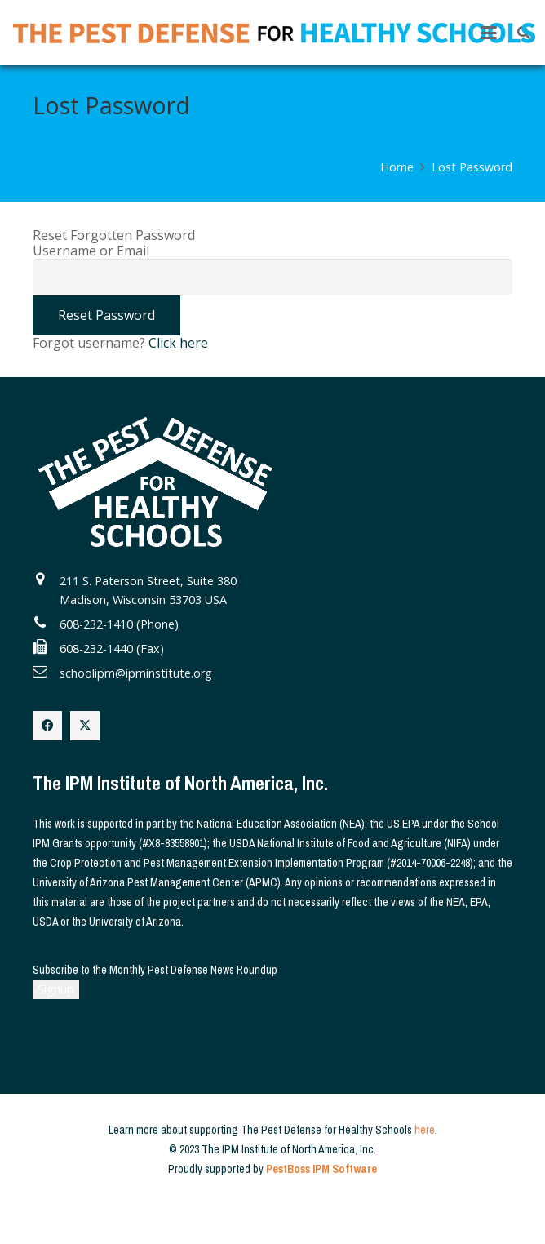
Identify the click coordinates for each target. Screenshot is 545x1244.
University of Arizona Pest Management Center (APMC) (157, 882)
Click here (178, 343)
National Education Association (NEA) (281, 823)
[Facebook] (47, 725)
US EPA (403, 823)
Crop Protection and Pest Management (138, 862)
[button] (488, 32)
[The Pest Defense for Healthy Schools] (274, 33)
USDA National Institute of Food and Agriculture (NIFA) (350, 843)
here (424, 1129)
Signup (56, 989)
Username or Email (91, 251)
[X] (85, 725)
